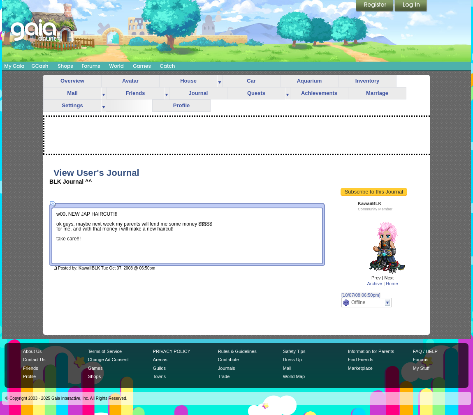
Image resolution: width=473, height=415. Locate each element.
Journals (226, 368)
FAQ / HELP (425, 351)
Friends (135, 93)
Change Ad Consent (108, 359)
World (116, 65)
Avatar (130, 81)
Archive (374, 283)
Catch (167, 65)
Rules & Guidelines (237, 351)
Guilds (159, 368)
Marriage (377, 93)
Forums (90, 65)
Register (375, 6)
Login (410, 6)
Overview (72, 81)
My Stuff (421, 368)
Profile (181, 105)
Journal (198, 93)
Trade (224, 376)
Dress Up (292, 359)
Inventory (367, 81)
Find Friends (360, 359)
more (219, 81)
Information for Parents (371, 351)
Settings (72, 105)
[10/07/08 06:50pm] (360, 295)
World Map (294, 376)
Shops (65, 65)
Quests (256, 93)
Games (142, 65)
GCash (40, 65)
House (188, 81)
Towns (159, 376)
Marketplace (360, 368)
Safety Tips (294, 351)
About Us (32, 351)
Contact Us (34, 359)
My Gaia (14, 65)
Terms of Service (105, 351)
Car (251, 81)
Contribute (228, 359)
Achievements (319, 93)
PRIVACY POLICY (171, 351)
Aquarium (309, 81)
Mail (72, 93)
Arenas (160, 359)
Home (392, 283)
